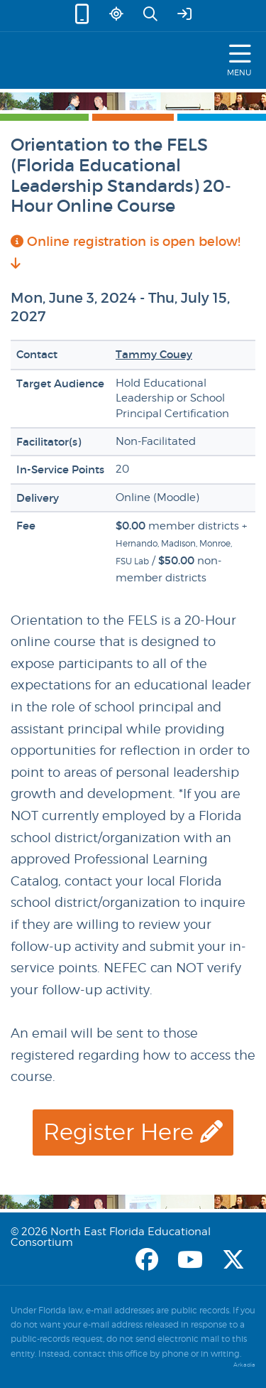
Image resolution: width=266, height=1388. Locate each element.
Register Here (133, 1132)
